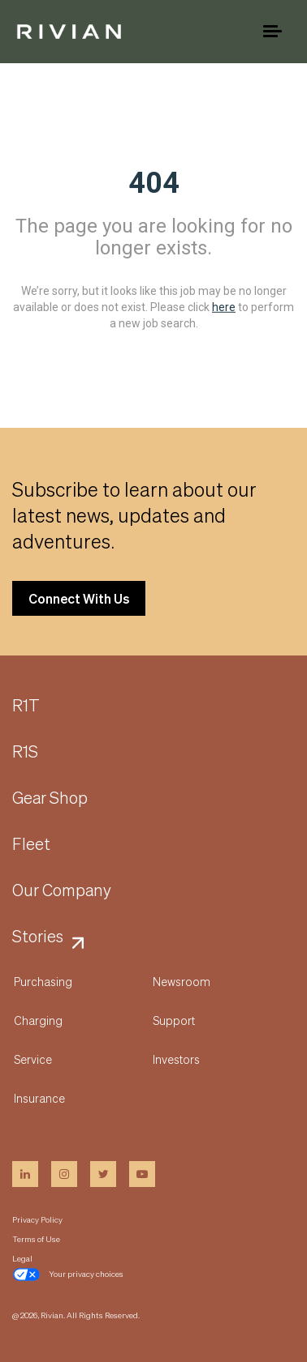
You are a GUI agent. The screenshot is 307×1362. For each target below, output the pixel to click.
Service (33, 1059)
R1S (25, 752)
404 (153, 183)
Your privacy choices (67, 1274)
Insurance (39, 1098)
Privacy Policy (37, 1219)
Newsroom (181, 981)
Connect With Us (78, 598)
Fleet (31, 844)
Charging (38, 1020)
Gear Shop (50, 798)
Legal (22, 1258)
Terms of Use (36, 1239)
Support (174, 1020)
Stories (37, 936)
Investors (176, 1059)
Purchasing (43, 981)
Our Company (61, 890)
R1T (26, 705)
